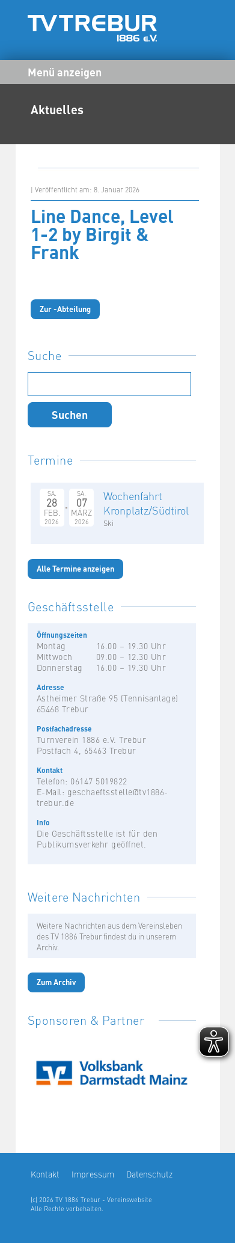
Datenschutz (149, 1174)
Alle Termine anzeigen (75, 568)
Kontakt (45, 1174)
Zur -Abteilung (65, 308)
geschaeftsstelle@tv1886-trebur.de (102, 797)
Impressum (93, 1174)
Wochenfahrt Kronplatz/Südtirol (146, 503)
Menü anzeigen (65, 71)
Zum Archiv (56, 982)
